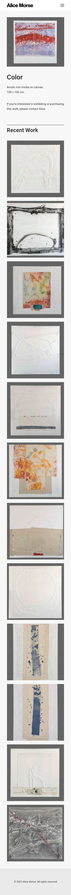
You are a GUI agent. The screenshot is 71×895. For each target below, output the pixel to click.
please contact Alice (32, 109)
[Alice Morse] (20, 5)
